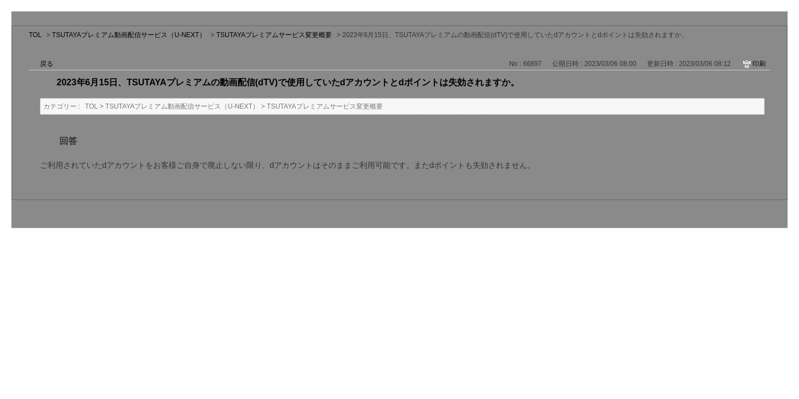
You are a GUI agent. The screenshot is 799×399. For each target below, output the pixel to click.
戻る (46, 64)
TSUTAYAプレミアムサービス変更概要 (274, 35)
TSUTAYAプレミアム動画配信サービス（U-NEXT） (129, 35)
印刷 (759, 64)
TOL (35, 35)
